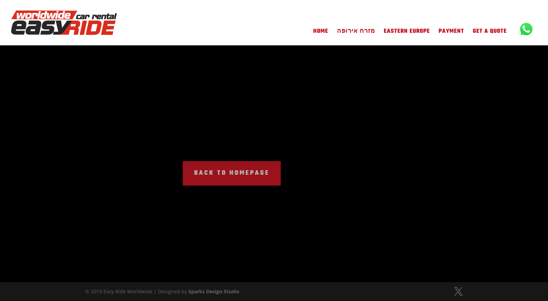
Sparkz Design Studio (213, 291)
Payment (451, 32)
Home (320, 32)
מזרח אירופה (356, 32)
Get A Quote (490, 32)
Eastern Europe (407, 32)
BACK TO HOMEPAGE (220, 173)
